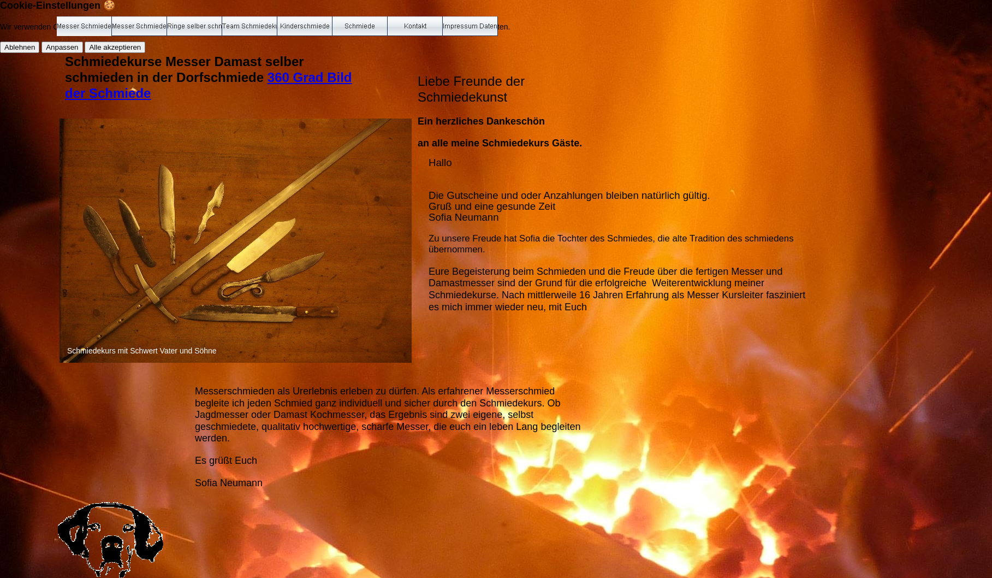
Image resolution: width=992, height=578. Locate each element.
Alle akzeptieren (115, 47)
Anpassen (62, 47)
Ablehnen (19, 47)
